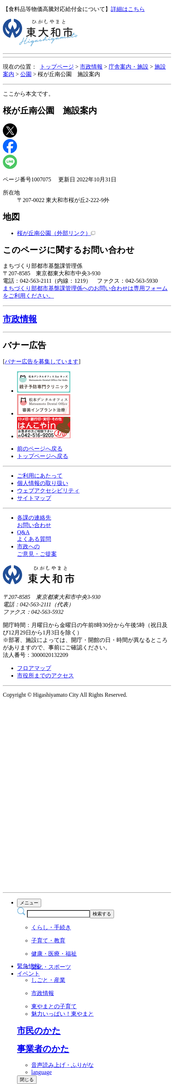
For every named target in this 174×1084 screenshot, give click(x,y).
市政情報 (91, 67)
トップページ (57, 67)
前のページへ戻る (39, 449)
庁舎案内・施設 (128, 67)
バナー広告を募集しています (41, 361)
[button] (87, 319)
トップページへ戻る (42, 456)
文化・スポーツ (51, 967)
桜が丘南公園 (56, 233)
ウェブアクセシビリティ (48, 491)
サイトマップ (34, 498)
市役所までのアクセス (45, 676)
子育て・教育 (48, 940)
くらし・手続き (51, 927)
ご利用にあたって (39, 476)
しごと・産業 (48, 980)
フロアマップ (34, 668)
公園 (26, 74)
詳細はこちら (128, 9)
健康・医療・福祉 (54, 954)
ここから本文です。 (28, 94)
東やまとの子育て (54, 1006)
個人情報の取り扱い (42, 483)
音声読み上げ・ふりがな (62, 1065)
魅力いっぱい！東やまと (62, 1014)
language (41, 1072)
